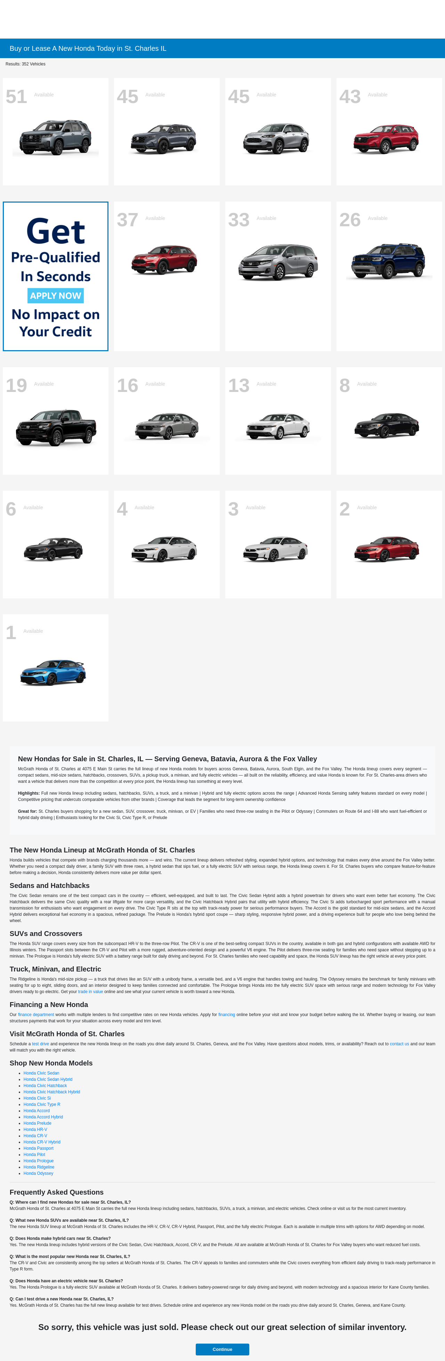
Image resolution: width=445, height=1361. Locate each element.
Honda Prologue (39, 1160)
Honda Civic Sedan (41, 1073)
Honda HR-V (35, 1129)
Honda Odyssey (38, 1173)
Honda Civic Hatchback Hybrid (52, 1091)
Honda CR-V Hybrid (42, 1142)
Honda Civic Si (37, 1098)
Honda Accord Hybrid (43, 1117)
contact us (399, 1043)
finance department (36, 1014)
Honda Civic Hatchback (45, 1085)
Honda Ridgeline (39, 1167)
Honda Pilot (34, 1154)
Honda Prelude (37, 1123)
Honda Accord (37, 1110)
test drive (40, 1043)
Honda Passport (39, 1148)
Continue (222, 1349)
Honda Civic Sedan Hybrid (48, 1079)
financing (226, 1014)
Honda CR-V (35, 1135)
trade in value (90, 991)
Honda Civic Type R (42, 1104)
